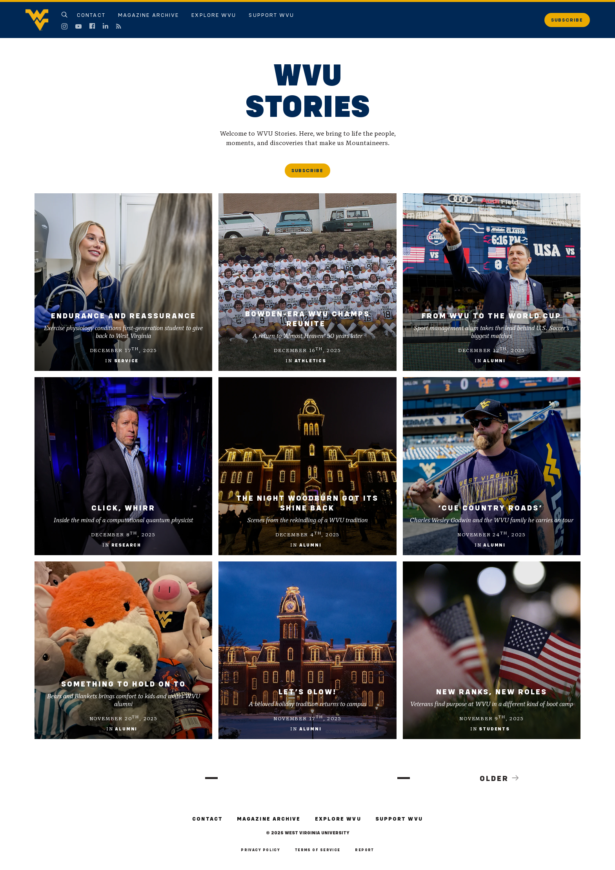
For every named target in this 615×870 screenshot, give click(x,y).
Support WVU (271, 15)
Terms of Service (317, 850)
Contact (91, 15)
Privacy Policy (260, 850)
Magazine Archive (148, 15)
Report (364, 850)
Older (500, 778)
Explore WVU (213, 15)
